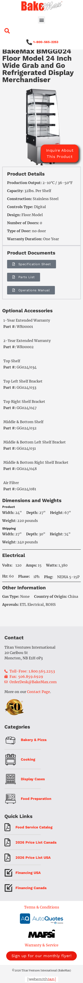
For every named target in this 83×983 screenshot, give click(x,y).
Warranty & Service (41, 951)
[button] (41, 20)
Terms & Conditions (41, 913)
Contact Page (38, 698)
